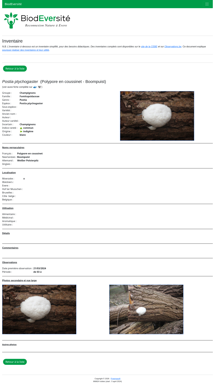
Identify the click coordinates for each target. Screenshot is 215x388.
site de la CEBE (149, 46)
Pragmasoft (115, 379)
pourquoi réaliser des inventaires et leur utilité (25, 50)
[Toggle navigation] (207, 4)
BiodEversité (13, 4)
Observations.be (172, 46)
